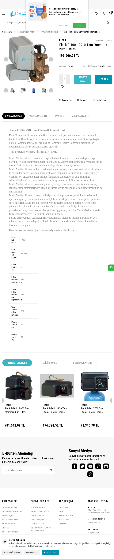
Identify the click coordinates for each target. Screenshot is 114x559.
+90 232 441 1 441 (94, 524)
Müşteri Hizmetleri (66, 518)
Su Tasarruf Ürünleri (10, 534)
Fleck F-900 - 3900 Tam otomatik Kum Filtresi (17, 410)
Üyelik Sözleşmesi (38, 522)
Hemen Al (103, 79)
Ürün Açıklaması (13, 116)
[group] (28, 59)
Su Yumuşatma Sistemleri (12, 513)
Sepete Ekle (83, 79)
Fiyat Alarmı (99, 100)
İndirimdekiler (64, 522)
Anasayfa (7, 32)
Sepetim (62, 513)
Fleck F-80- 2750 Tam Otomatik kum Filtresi (92, 410)
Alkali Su (5, 530)
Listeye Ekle (65, 100)
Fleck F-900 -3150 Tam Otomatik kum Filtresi (55, 410)
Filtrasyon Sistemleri (49, 32)
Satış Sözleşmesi (37, 518)
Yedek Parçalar (8, 518)
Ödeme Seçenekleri (38, 116)
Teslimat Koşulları (37, 526)
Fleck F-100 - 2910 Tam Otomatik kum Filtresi (81, 32)
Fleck (62, 40)
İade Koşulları (79, 116)
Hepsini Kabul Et (50, 552)
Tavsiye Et (82, 100)
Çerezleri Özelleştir (12, 552)
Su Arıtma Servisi (8, 526)
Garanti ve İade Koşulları (40, 513)
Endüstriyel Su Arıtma (26, 32)
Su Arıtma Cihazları (9, 509)
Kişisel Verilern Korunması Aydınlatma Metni (41, 531)
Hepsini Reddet (32, 552)
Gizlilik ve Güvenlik (38, 509)
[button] (6, 59)
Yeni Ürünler (64, 509)
